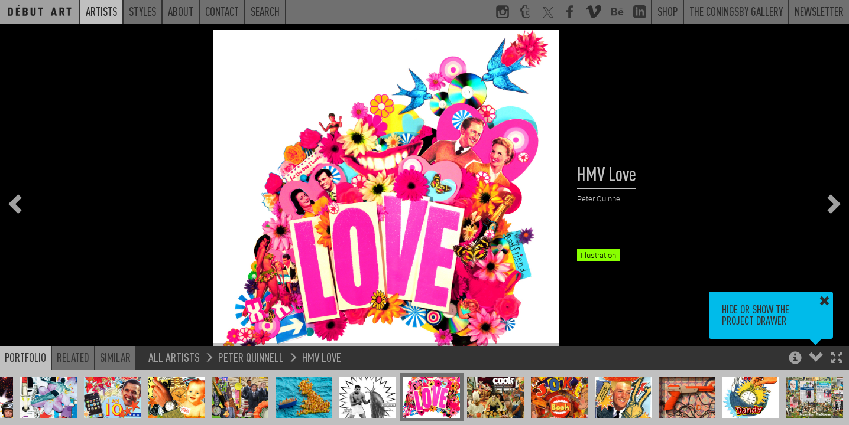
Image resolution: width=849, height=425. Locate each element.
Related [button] (73, 357)
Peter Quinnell (251, 357)
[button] (836, 358)
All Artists (174, 357)
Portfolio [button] (25, 357)
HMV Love (321, 357)
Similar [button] (115, 357)
